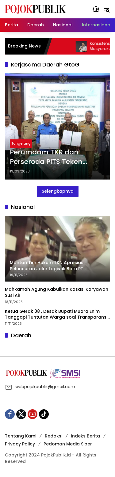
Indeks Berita (85, 436)
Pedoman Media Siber (68, 444)
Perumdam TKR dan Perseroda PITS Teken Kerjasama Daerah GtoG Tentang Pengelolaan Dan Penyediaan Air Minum (55, 157)
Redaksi (53, 436)
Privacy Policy (20, 444)
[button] (96, 9)
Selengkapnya (58, 191)
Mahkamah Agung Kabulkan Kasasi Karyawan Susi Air (56, 292)
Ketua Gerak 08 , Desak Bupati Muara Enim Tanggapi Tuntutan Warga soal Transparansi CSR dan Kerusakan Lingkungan (56, 314)
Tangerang (21, 143)
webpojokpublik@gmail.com (45, 387)
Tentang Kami (20, 436)
